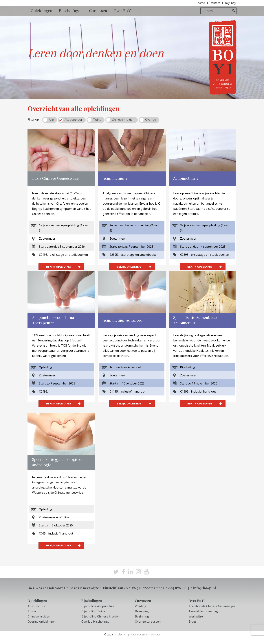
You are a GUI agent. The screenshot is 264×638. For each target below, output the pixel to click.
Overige (150, 120)
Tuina (97, 120)
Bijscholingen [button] (70, 10)
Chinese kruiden (123, 120)
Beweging (142, 611)
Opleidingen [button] (41, 10)
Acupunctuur (73, 120)
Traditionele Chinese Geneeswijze (212, 606)
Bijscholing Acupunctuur (98, 606)
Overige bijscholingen (96, 621)
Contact (215, 3)
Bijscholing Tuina (93, 611)
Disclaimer (120, 634)
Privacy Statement (138, 634)
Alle (51, 120)
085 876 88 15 (178, 587)
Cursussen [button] (98, 10)
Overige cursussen (148, 621)
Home (201, 3)
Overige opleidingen (42, 621)
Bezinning (142, 616)
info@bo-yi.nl (204, 587)
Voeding (140, 606)
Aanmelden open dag (203, 611)
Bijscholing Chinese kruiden (100, 616)
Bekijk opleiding (58, 266)
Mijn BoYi (230, 3)
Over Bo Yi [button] (123, 10)
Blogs (193, 621)
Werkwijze (196, 616)
